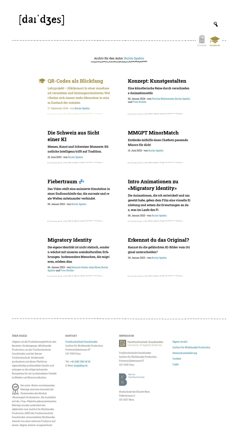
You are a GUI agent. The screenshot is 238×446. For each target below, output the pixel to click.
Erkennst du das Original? (158, 240)
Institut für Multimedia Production (191, 347)
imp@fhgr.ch (81, 365)
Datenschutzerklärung (185, 353)
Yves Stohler (139, 101)
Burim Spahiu (134, 58)
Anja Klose (94, 267)
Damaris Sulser (79, 267)
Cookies (177, 358)
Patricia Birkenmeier (163, 98)
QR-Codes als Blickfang (75, 81)
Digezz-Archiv (180, 341)
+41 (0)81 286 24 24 (80, 361)
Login (176, 364)
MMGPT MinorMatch (153, 132)
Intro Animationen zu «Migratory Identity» (153, 184)
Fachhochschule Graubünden (81, 341)
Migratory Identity (70, 240)
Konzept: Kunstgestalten (157, 81)
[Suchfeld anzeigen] (216, 24)
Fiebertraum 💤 (66, 181)
